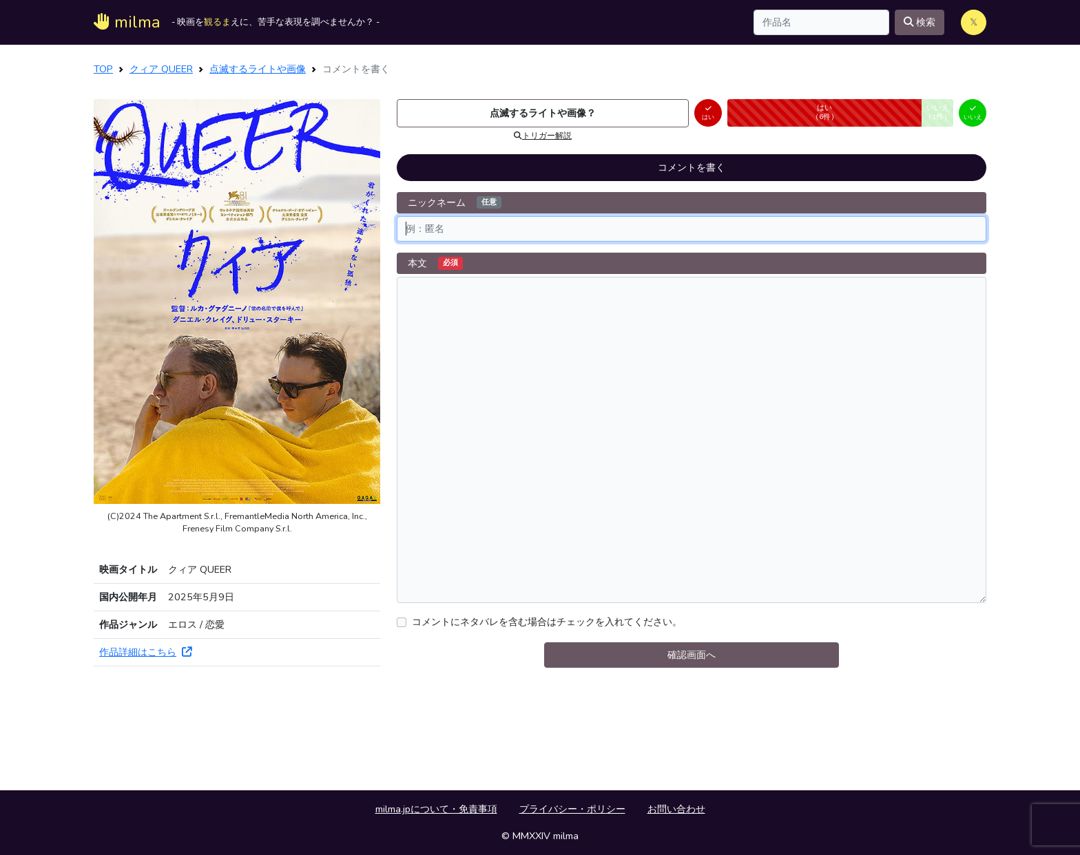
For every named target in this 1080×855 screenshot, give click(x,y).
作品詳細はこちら (145, 652)
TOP (103, 69)
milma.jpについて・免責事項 (436, 809)
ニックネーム (454, 202)
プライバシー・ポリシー (572, 809)
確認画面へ (691, 655)
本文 (435, 263)
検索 (919, 22)
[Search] (821, 22)
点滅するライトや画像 (257, 69)
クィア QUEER (161, 69)
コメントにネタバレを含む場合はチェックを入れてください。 (547, 622)
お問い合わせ (676, 809)
